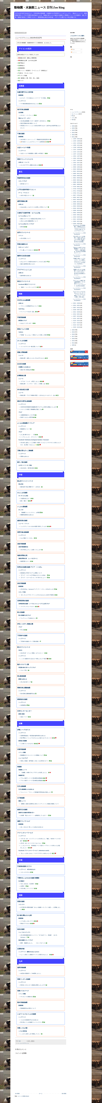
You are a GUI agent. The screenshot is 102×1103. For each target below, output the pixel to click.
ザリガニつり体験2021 (26, 996)
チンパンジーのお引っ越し (27, 311)
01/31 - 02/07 (76, 318)
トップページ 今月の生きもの (26, 869)
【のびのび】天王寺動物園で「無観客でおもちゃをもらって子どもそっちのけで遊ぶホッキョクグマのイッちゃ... (79, 228)
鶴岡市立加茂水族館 (23, 256)
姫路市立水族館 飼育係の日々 (26, 812)
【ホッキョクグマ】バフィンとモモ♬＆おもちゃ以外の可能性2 (37, 595)
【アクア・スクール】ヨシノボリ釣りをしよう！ (33, 577)
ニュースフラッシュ (24, 1043)
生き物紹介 (21, 881)
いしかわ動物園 (22, 506)
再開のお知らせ (24, 456)
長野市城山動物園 (23, 532)
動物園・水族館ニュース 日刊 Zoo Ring (39, 7)
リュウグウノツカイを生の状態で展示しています (33, 526)
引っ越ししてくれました (27, 250)
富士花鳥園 (20, 612)
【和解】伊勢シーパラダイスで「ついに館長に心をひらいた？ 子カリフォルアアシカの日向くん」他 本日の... (79, 261)
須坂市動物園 (21, 544)
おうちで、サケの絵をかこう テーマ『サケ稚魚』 (33, 98)
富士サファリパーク (23, 647)
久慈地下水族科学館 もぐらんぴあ (28, 213)
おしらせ (20, 509)
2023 (73, 132)
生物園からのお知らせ (24, 367)
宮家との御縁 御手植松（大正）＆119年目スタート (34, 761)
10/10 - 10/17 (76, 162)
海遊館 (19, 767)
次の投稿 (17, 1093)
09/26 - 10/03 (76, 167)
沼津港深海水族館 (23, 600)
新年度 (22, 226)
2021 (73, 136)
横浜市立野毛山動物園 (24, 401)
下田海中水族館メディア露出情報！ (30, 641)
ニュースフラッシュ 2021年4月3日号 (79, 233)
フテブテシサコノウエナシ (27, 606)
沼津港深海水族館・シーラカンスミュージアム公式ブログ (34, 603)
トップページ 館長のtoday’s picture (28, 951)
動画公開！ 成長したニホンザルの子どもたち (32, 358)
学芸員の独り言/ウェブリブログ (27, 667)
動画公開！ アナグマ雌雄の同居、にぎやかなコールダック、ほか (37, 395)
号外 (73, 119)
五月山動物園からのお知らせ (26, 789)
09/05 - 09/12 (76, 173)
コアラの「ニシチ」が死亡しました (30, 381)
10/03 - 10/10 (76, 164)
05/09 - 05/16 (76, 210)
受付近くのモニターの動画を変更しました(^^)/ (32, 985)
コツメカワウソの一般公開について (30, 346)
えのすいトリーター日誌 (25, 465)
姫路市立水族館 (22, 809)
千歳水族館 (20, 133)
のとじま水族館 (22, 492)
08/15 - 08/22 (76, 180)
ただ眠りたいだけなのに (27, 743)
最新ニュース (22, 801)
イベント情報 (22, 752)
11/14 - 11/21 (76, 151)
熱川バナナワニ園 (23, 664)
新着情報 (20, 95)
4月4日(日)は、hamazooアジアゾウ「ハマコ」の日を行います (37, 589)
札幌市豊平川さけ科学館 (25, 92)
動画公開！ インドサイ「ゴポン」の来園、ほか (33, 383)
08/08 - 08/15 (76, 182)
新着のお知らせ (22, 679)
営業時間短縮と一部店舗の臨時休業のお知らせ (33, 735)
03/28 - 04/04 (76, 223)
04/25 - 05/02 (76, 214)
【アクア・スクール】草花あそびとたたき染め (33, 575)
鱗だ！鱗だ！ (24, 501)
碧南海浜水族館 (22, 699)
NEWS (20, 650)
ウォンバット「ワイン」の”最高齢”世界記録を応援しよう (35, 792)
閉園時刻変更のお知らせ (27, 514)
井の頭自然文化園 (23, 389)
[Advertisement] (45, 25)
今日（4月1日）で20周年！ (27, 883)
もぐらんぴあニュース (24, 216)
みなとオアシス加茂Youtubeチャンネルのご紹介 (33, 261)
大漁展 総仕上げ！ (25, 498)
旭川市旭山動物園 (23, 109)
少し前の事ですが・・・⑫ (27, 434)
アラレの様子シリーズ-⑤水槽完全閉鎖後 (31, 780)
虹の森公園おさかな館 (24, 915)
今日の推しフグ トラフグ (27, 888)
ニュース (20, 355)
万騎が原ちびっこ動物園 (25, 450)
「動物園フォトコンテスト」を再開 (30, 512)
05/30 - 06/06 (76, 204)
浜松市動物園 (21, 583)
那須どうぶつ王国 (23, 329)
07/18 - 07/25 (76, 188)
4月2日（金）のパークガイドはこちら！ (31, 843)
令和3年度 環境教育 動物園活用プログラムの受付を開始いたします (38, 407)
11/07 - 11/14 (76, 154)
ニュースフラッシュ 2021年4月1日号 (79, 255)
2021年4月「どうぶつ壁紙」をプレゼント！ (32, 653)
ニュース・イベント (23, 523)
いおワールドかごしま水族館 (26, 1014)
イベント (20, 235)
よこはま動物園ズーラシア (26, 423)
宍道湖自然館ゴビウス (24, 866)
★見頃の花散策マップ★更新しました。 (31, 973)
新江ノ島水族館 (22, 462)
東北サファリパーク (23, 281)
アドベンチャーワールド (25, 833)
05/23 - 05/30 (76, 206)
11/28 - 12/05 (76, 147)
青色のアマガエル (25, 923)
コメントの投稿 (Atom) (23, 1096)
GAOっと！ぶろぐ (23, 247)
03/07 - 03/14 (76, 307)
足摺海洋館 (20, 949)
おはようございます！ (26, 323)
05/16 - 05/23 (76, 208)
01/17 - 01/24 (76, 322)
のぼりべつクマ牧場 (23, 147)
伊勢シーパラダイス (23, 730)
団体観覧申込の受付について (28, 1008)
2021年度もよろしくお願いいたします (30, 549)
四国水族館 (20, 901)
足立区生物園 (21, 364)
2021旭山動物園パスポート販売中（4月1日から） (33, 121)
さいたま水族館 (22, 340)
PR (72, 115)
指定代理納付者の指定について (28, 123)
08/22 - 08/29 (76, 177)
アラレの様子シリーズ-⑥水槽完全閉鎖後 (31, 778)
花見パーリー (24, 716)
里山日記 (20, 484)
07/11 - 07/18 (76, 191)
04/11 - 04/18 (76, 219)
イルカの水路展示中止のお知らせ (29, 1020)
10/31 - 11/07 (76, 156)
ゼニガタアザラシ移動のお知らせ (29, 165)
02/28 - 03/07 (76, 309)
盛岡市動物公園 (22, 201)
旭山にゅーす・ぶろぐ (24, 118)
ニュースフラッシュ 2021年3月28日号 (79, 299)
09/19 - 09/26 (76, 169)
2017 (73, 336)
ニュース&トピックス (24, 932)
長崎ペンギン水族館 (23, 979)
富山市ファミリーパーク (25, 481)
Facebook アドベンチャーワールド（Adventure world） (34, 850)
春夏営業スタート (25, 561)
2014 (73, 343)
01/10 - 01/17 (76, 325)
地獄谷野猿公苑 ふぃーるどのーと (28, 558)
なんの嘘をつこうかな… (27, 538)
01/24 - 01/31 (76, 320)
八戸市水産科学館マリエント (26, 189)
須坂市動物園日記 (23, 546)
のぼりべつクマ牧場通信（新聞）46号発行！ (32, 153)
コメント (74, 52)
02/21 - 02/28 (76, 312)
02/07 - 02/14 (76, 316)
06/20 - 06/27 (76, 197)
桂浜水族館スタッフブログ (25, 940)
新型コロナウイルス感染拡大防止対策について (33, 218)
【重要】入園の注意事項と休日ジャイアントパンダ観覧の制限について (39, 803)
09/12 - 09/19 (76, 171)
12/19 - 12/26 (76, 141)
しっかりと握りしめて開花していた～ (30, 1034)
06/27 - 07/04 (76, 195)
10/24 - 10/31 (76, 158)
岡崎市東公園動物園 (23, 688)
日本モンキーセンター (24, 711)
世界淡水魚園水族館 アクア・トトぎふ (29, 567)
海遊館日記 (21, 775)
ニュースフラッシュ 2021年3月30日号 (79, 277)
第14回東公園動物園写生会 (27, 693)
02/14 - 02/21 (76, 314)
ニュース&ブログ (23, 758)
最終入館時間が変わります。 (28, 264)
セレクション (75, 114)
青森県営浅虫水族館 (23, 178)
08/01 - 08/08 (76, 184)
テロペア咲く (24, 670)
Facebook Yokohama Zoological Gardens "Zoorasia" (33, 439)
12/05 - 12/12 (76, 145)
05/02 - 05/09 (76, 212)
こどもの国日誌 (22, 1031)
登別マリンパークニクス (25, 159)
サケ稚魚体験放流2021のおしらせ (29, 103)
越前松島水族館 (22, 520)
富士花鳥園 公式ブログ (24, 615)
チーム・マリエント (23, 192)
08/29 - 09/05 (76, 175)
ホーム (40, 1093)
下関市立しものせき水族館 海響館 (28, 878)
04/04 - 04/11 (76, 221)
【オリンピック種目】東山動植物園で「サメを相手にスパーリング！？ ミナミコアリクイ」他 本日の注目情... (79, 283)
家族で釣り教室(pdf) (25, 369)
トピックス (21, 904)
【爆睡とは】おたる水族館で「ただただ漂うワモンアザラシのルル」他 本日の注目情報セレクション (79, 272)
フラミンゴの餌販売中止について (29, 306)
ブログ (20, 412)
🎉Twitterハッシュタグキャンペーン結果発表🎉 (33, 141)
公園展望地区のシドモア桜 (27, 415)
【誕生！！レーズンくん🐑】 (28, 287)
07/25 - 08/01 (76, 186)
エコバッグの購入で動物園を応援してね (31, 409)
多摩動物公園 (21, 375)
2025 (73, 128)
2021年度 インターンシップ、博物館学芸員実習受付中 (35, 139)
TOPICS (20, 332)
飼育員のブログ (22, 320)
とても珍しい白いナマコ (27, 921)
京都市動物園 (21, 749)
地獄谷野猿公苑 (22, 555)
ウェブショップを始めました (28, 618)
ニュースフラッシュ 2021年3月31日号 (79, 266)
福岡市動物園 (21, 967)
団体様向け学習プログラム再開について (31, 573)
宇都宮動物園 (21, 317)
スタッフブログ (22, 181)
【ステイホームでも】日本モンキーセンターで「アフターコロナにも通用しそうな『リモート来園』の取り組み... (79, 294)
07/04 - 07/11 (76, 193)
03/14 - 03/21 (76, 305)
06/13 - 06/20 (76, 199)
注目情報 (20, 112)
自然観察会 (23, 705)
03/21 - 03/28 (76, 303)
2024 (73, 130)
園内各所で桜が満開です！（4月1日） (30, 487)
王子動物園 (20, 798)
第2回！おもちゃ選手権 (26, 417)
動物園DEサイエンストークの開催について (32, 755)
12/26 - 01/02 (76, 138)
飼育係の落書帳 (22, 740)
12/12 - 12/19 (76, 143)
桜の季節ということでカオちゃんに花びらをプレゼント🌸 (36, 738)
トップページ (22, 101)
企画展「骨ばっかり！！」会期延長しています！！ (34, 815)
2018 (73, 334)
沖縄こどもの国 (22, 1028)
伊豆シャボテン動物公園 (25, 624)
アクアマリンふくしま (24, 270)
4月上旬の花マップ (25, 682)
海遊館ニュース (22, 769)
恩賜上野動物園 (22, 352)
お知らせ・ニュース (23, 162)
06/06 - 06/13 (76, 201)
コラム (73, 117)
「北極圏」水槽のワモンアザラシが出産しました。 (34, 772)
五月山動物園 (21, 786)
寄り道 (22, 629)
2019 (73, 332)
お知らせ (20, 204)
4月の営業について (25, 238)
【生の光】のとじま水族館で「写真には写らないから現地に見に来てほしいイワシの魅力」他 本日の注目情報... (79, 239)
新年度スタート (24, 184)
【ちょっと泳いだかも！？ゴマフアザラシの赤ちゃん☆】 (35, 853)
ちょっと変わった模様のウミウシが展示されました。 (34, 954)
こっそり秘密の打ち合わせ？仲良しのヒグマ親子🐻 (34, 658)
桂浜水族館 (20, 929)
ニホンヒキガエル (25, 872)
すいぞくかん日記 (23, 495)
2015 (73, 340)
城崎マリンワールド (23, 821)
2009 (73, 345)
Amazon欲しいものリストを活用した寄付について (34, 207)
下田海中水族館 (22, 635)
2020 (73, 329)
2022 (73, 134)
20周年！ (22, 886)
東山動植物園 (21, 676)
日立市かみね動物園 (23, 300)
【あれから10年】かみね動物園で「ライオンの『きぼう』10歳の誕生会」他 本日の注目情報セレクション (79, 250)
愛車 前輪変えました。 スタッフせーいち (33, 943)
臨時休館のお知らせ (25, 275)
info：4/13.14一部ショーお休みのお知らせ (31, 827)
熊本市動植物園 (22, 1002)
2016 (73, 338)
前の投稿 (64, 1093)
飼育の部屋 (21, 714)
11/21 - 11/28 (76, 149)
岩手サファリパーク (23, 232)
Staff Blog (21, 309)
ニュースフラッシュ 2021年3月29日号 (79, 288)
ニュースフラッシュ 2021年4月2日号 (79, 244)
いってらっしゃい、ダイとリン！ (29, 437)
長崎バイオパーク (23, 991)
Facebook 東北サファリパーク (26, 284)
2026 (73, 126)
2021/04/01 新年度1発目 (27, 468)
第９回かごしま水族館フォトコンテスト (31, 1022)
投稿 (73, 49)
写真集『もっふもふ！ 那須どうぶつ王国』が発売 (33, 335)
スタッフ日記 (22, 592)
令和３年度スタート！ (26, 195)
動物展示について (25, 429)
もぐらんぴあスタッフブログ (26, 224)
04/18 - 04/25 (76, 217)
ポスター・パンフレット (27, 115)
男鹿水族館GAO (22, 244)
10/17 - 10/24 (76, 160)
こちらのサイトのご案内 (77, 35)
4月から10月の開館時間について (29, 221)
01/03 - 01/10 (76, 327)
